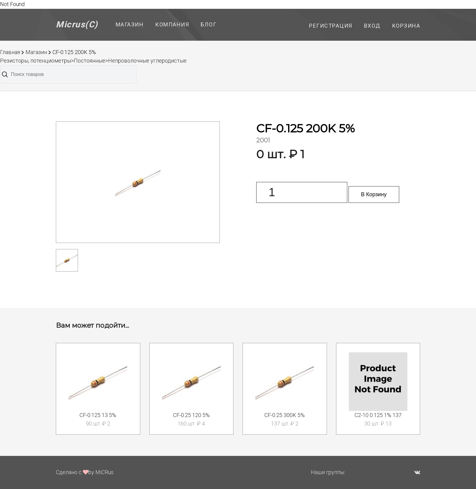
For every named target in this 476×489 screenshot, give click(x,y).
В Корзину (374, 194)
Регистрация (330, 25)
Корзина (406, 25)
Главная (10, 52)
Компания (172, 24)
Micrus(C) (77, 24)
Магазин (130, 24)
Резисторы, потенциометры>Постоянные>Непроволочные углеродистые (93, 60)
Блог (208, 24)
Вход (372, 25)
